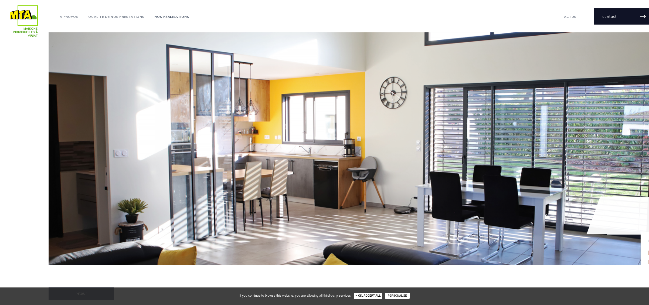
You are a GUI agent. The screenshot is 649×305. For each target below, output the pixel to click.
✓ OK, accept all (368, 295)
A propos (69, 17)
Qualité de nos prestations (116, 17)
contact (609, 16)
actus (570, 17)
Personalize (397, 295)
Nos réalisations (171, 17)
